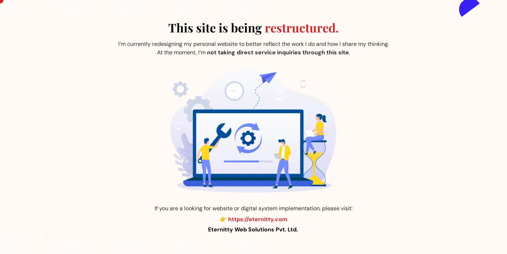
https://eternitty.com (257, 219)
